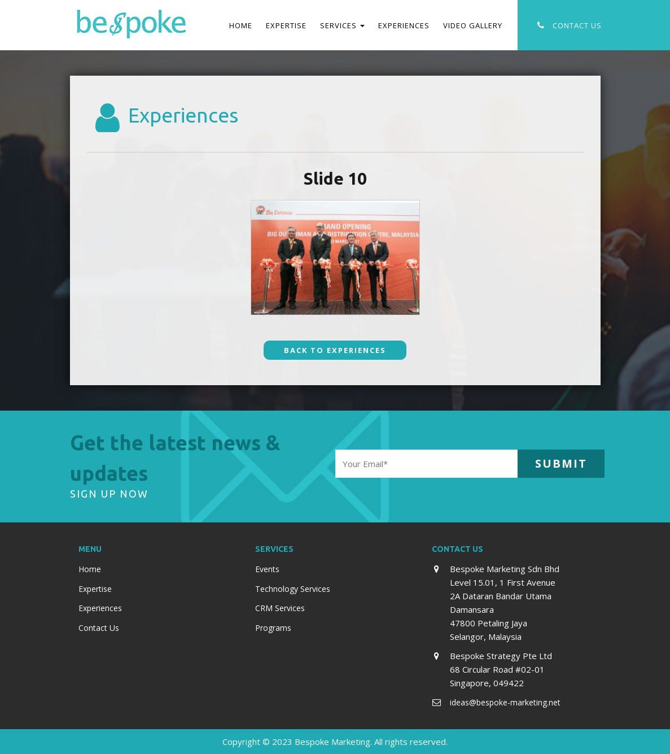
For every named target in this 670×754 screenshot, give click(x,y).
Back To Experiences (335, 350)
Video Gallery (472, 25)
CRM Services (280, 608)
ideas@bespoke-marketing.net (505, 702)
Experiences (404, 25)
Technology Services (292, 588)
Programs (273, 627)
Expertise (286, 25)
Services (342, 25)
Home (240, 25)
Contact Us (577, 25)
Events (267, 569)
